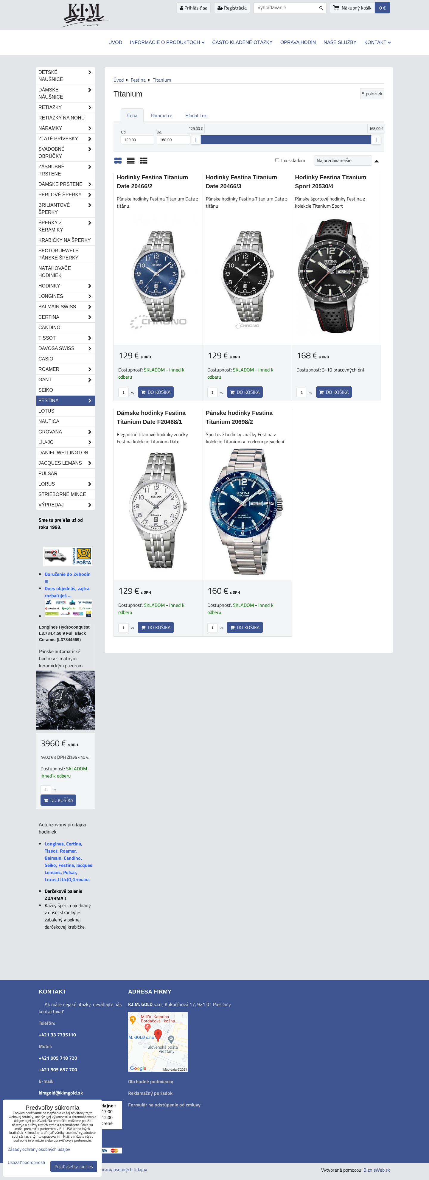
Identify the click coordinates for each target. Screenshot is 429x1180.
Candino (49, 327)
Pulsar (47, 473)
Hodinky (66, 286)
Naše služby (340, 42)
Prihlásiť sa (193, 7)
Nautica (48, 421)
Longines (66, 296)
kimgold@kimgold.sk (61, 1092)
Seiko (45, 390)
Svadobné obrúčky (66, 152)
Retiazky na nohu (61, 117)
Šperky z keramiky (66, 226)
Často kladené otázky (242, 42)
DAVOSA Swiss (66, 348)
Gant (66, 380)
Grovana (66, 432)
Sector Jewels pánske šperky (58, 254)
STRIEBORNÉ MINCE (62, 494)
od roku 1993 (91, 25)
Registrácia (232, 7)
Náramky (66, 128)
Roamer (66, 369)
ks (126, 392)
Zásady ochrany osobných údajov (113, 1169)
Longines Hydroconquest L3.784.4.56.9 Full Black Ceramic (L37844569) (64, 633)
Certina (66, 317)
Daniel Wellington (63, 452)
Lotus (46, 410)
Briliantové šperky (66, 208)
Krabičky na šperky (64, 240)
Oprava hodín (298, 42)
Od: (137, 136)
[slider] (196, 139)
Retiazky (66, 107)
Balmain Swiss (66, 307)
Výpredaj (66, 505)
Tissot (66, 338)
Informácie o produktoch (167, 42)
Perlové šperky (66, 195)
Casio (45, 358)
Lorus (66, 484)
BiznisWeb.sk (376, 1169)
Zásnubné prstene (66, 170)
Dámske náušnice (66, 93)
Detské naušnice (66, 76)
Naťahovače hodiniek (54, 272)
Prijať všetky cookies (74, 1166)
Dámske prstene (66, 184)
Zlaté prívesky (66, 139)
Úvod (115, 42)
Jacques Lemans (66, 463)
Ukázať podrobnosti (26, 1162)
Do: (173, 136)
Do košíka (156, 392)
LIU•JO (66, 442)
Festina (66, 401)
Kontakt (377, 42)
